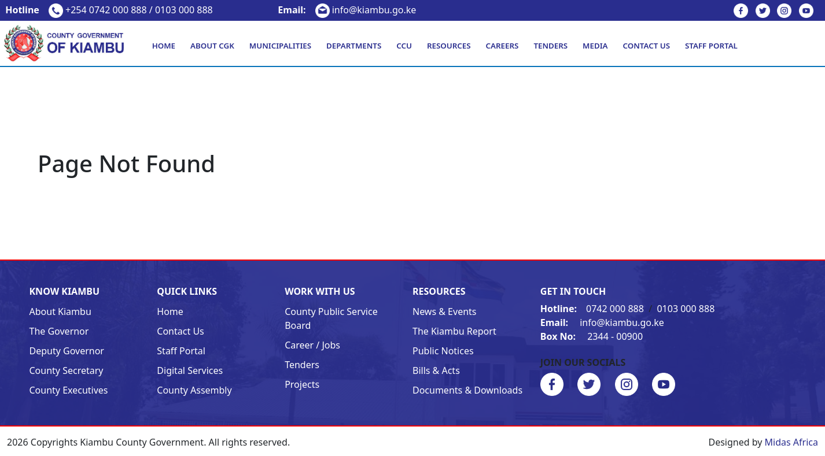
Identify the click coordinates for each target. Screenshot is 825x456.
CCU (404, 45)
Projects (302, 384)
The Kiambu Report (454, 331)
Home (163, 45)
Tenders (550, 45)
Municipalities (280, 45)
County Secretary (67, 370)
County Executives (69, 390)
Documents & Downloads (467, 390)
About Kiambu (60, 311)
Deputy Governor (67, 350)
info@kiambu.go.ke (347, 9)
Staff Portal (711, 45)
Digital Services (190, 370)
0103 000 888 (685, 308)
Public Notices (443, 350)
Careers (502, 45)
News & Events (444, 311)
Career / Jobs (312, 345)
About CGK (212, 45)
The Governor (59, 331)
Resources (449, 45)
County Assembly (194, 390)
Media (595, 45)
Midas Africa (791, 442)
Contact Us (646, 45)
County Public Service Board (331, 318)
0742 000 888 (593, 308)
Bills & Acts (436, 370)
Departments (353, 45)
